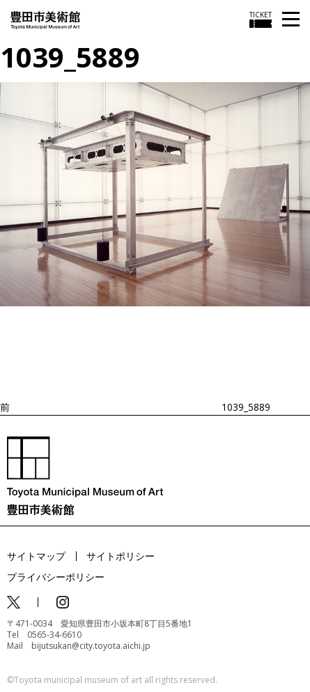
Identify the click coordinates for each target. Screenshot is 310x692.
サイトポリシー (120, 556)
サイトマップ (36, 556)
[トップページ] (45, 19)
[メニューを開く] (291, 20)
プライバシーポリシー (55, 576)
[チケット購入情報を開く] (260, 19)
